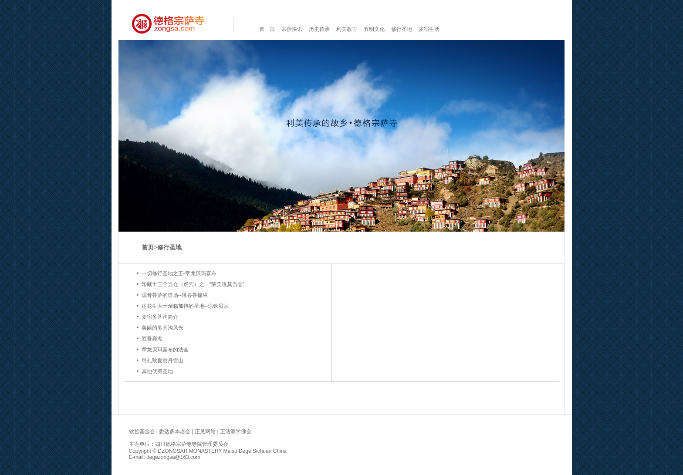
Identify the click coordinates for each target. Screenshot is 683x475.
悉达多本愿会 (174, 431)
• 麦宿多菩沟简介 (157, 317)
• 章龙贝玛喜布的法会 (163, 350)
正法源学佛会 (235, 431)
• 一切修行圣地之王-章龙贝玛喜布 (176, 273)
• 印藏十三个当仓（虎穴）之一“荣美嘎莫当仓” (190, 284)
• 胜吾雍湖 (149, 339)
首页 (148, 247)
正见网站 (205, 431)
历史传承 (319, 29)
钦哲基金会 (142, 431)
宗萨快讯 (291, 29)
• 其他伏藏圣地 (155, 371)
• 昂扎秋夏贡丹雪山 (160, 360)
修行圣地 (401, 29)
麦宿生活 (429, 29)
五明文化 (374, 29)
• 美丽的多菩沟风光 (160, 328)
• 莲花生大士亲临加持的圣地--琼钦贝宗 (183, 306)
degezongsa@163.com (173, 457)
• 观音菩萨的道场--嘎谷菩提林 (172, 295)
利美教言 (346, 29)
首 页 (267, 29)
